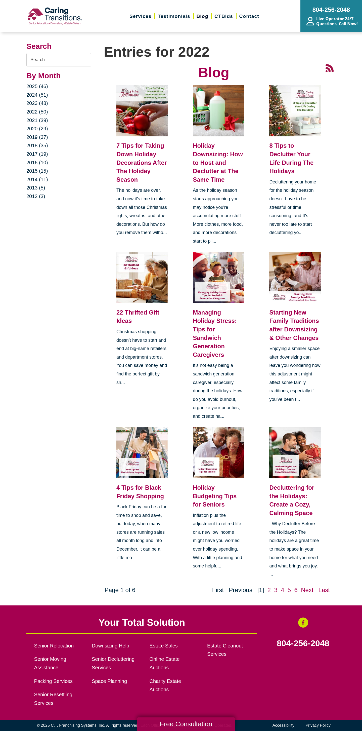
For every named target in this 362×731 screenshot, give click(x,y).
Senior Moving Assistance (50, 663)
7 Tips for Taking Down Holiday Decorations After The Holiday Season (141, 162)
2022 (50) (37, 111)
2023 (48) (37, 103)
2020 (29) (37, 128)
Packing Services (53, 681)
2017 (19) (37, 154)
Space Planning (109, 681)
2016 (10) (37, 162)
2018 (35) (37, 145)
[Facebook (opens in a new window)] (303, 623)
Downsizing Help (110, 645)
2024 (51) (37, 95)
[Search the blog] (58, 59)
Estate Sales (164, 645)
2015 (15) (37, 171)
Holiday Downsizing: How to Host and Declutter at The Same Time (218, 162)
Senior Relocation (54, 645)
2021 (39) (37, 120)
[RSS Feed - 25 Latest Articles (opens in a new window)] (330, 67)
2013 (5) (35, 187)
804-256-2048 (303, 643)
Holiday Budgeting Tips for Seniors (215, 496)
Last (324, 590)
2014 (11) (37, 179)
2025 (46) (37, 86)
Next (307, 590)
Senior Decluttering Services (113, 663)
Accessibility (283, 725)
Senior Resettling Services (53, 699)
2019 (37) (37, 137)
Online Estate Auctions (165, 663)
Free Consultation (186, 724)
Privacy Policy (318, 725)
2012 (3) (35, 196)
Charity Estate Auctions (165, 685)
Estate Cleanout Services (225, 650)
